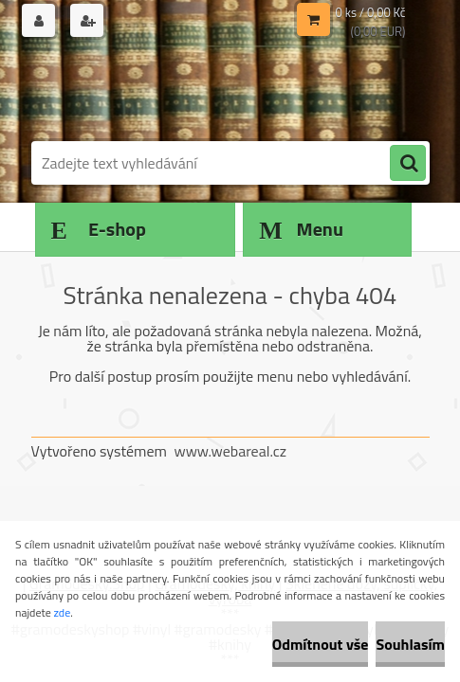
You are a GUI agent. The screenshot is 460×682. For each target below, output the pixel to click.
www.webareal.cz (230, 451)
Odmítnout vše (320, 644)
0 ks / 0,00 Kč (371, 12)
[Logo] (161, 92)
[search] (408, 164)
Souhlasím (410, 644)
